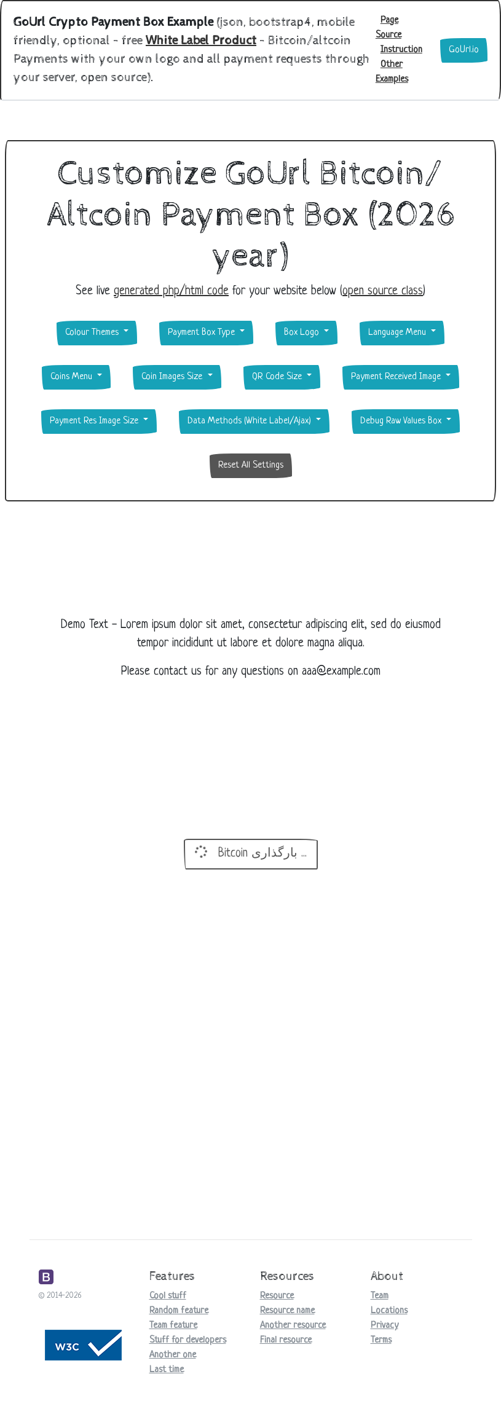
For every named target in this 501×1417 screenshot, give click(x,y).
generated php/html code (171, 291)
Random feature (178, 1311)
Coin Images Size (173, 377)
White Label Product (201, 41)
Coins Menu (72, 377)
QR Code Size (278, 377)
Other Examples (392, 72)
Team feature (173, 1326)
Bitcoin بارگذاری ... (249, 851)
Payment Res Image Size (95, 421)
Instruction (401, 50)
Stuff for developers (187, 1340)
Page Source (388, 28)
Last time (166, 1370)
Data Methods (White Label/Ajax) (250, 421)
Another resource (293, 1326)
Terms (381, 1340)
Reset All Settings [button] (250, 465)
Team (380, 1296)
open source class (382, 291)
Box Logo (303, 333)
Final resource (286, 1340)
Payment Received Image (397, 377)
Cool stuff (167, 1296)
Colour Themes (93, 333)
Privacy (384, 1326)
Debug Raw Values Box (402, 421)
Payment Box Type (202, 333)
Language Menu (398, 333)
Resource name (287, 1311)
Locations (389, 1311)
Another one (172, 1355)
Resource (277, 1296)
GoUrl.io (464, 50)
